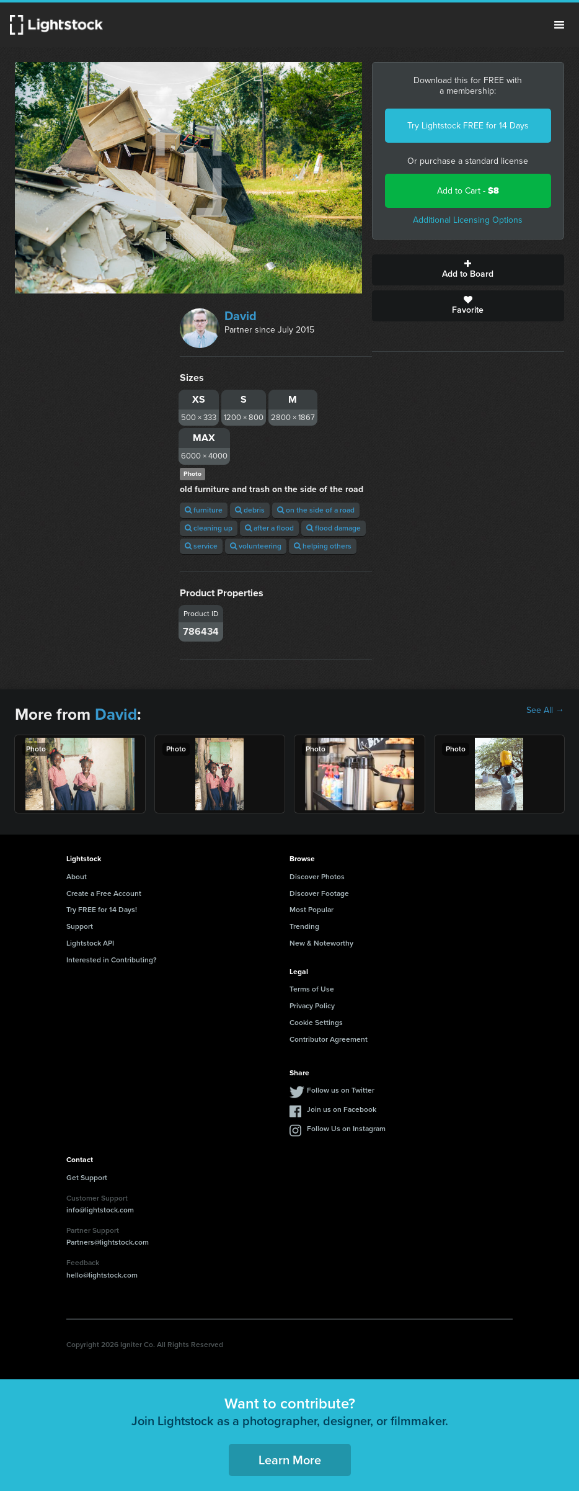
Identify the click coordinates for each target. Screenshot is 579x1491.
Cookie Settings (316, 1022)
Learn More (290, 1460)
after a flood (269, 528)
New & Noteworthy (321, 943)
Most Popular (312, 909)
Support (79, 926)
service (201, 546)
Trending (304, 926)
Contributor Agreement (329, 1039)
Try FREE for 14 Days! (101, 909)
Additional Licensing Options (468, 219)
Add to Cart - (468, 190)
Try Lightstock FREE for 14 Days (468, 125)
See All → (545, 710)
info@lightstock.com (100, 1210)
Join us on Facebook (341, 1109)
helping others (322, 546)
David (240, 316)
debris (250, 510)
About (76, 876)
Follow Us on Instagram (346, 1128)
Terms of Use (312, 989)
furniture (204, 510)
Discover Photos (317, 876)
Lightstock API (90, 943)
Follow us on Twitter (340, 1090)
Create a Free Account (103, 893)
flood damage (333, 528)
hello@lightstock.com (102, 1275)
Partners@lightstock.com (107, 1242)
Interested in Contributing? (111, 959)
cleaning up (208, 528)
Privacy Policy (312, 1005)
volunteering (255, 546)
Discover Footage (319, 893)
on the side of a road (316, 510)
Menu (559, 25)
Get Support (86, 1177)
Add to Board (468, 269)
